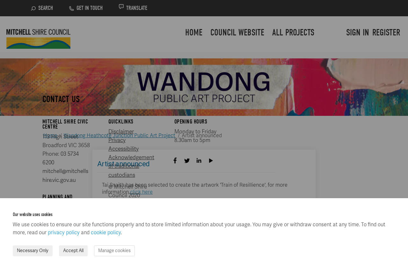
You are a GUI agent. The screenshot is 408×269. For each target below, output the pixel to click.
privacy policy (64, 232)
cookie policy (106, 232)
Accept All (73, 250)
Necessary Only (32, 250)
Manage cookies (114, 250)
